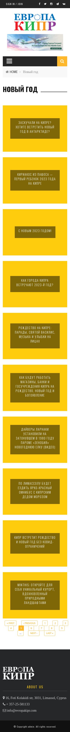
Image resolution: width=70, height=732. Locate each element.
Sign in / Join (14, 4)
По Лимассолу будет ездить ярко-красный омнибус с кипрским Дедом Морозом (35, 490)
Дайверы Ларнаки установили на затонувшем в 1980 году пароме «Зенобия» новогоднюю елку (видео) (35, 438)
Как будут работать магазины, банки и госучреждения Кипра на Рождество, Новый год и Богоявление (35, 386)
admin (31, 726)
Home (14, 71)
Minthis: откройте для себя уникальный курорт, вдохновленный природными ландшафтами (35, 594)
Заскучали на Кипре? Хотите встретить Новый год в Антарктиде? (35, 127)
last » (49, 633)
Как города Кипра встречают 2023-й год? (35, 282)
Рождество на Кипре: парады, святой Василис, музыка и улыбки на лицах (35, 334)
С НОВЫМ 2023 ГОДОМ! (35, 231)
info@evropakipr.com (22, 710)
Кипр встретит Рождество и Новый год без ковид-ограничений (35, 542)
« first (10, 623)
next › (33, 633)
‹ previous (29, 623)
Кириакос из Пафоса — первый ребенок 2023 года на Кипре (35, 179)
